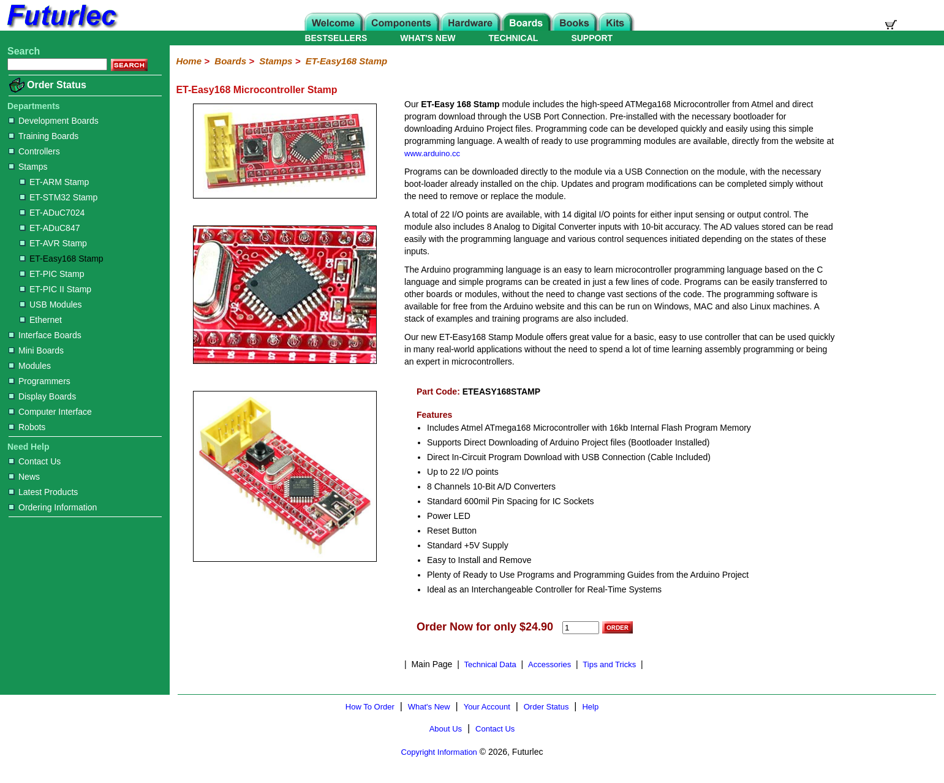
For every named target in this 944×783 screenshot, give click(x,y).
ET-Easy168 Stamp (62, 258)
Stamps (28, 167)
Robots (27, 427)
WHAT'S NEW (427, 38)
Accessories (549, 664)
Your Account (487, 706)
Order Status (56, 85)
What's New (429, 706)
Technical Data (490, 664)
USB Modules (51, 304)
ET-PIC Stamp (52, 274)
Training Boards (43, 136)
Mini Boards (36, 350)
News (24, 477)
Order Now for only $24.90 (485, 627)
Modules (30, 366)
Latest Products (43, 492)
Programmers (39, 381)
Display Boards (42, 396)
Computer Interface (50, 412)
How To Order (370, 706)
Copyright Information (439, 752)
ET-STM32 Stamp (58, 197)
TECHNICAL (513, 38)
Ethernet (41, 320)
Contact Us (35, 461)
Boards (230, 61)
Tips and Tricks (609, 664)
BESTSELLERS (335, 38)
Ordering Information (53, 507)
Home (189, 61)
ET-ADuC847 (50, 228)
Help (590, 706)
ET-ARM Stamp (54, 182)
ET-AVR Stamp (53, 243)
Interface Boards (45, 335)
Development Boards (54, 121)
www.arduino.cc (432, 153)
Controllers (34, 151)
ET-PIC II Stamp (55, 289)
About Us (445, 728)
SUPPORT (592, 38)
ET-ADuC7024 (52, 213)
